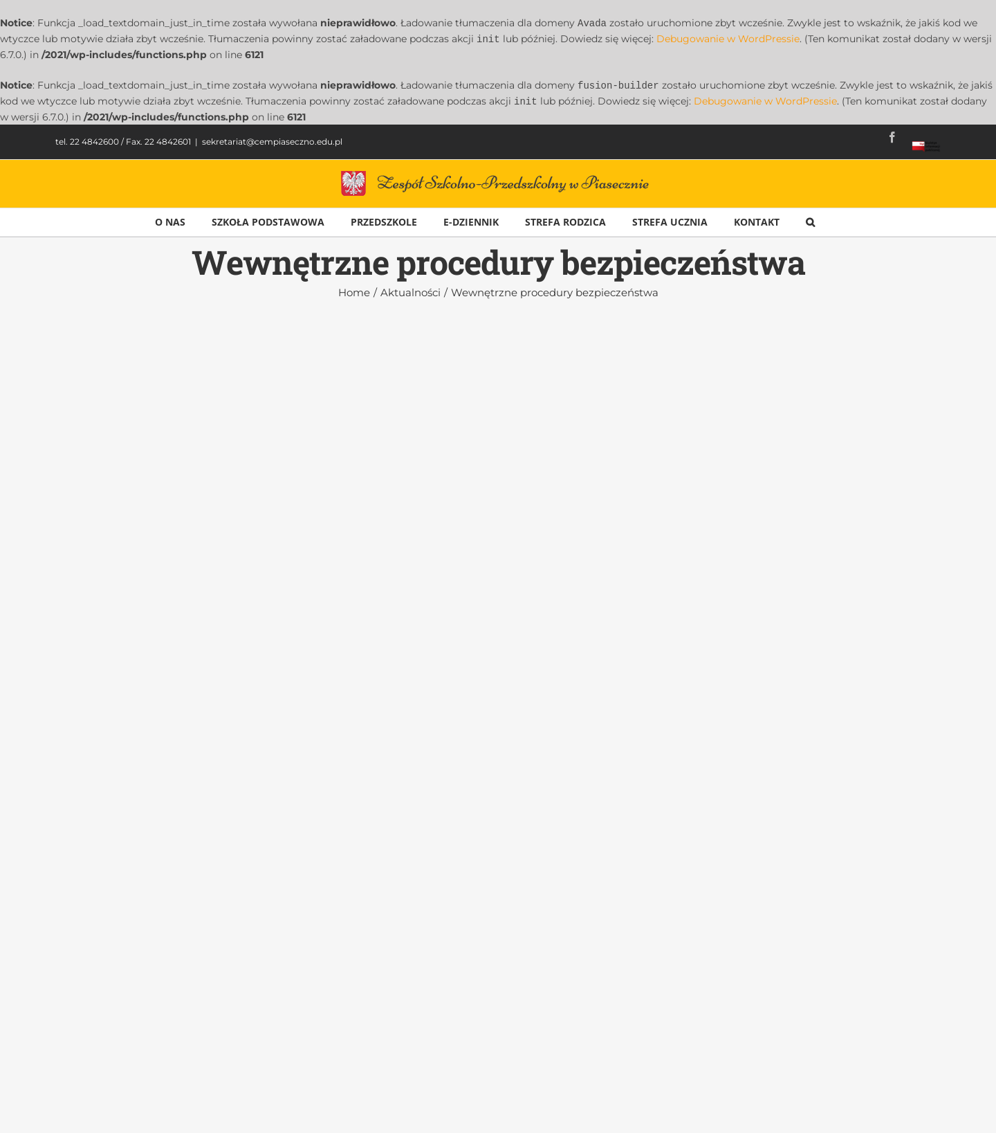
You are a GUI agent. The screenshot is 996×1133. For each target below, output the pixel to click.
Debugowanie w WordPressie (728, 38)
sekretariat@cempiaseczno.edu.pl (272, 139)
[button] (810, 219)
